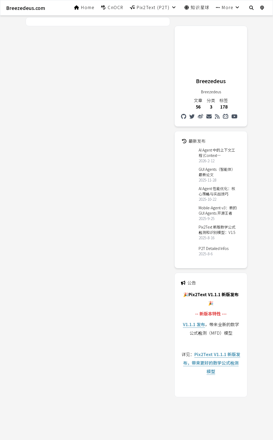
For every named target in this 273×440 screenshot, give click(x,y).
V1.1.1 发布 (194, 324)
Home (84, 7)
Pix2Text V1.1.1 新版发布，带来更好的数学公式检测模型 (211, 363)
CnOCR (112, 7)
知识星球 (197, 7)
